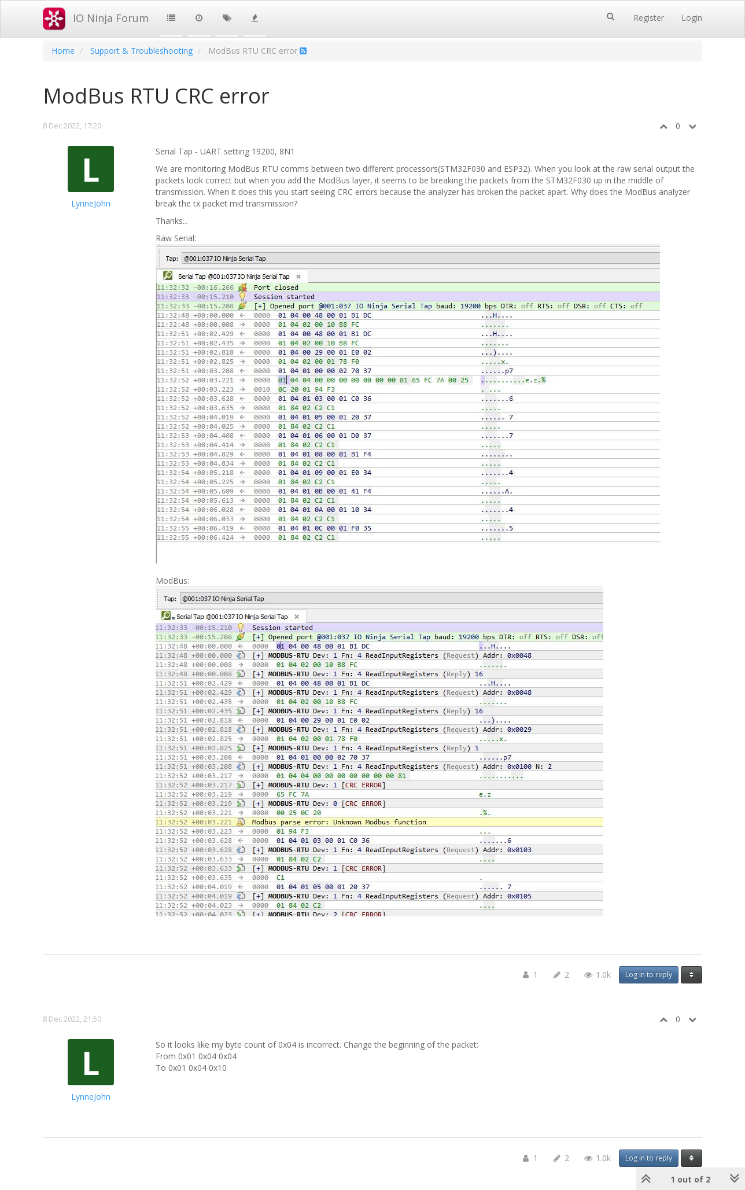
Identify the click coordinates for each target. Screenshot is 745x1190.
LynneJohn (90, 203)
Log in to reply (648, 974)
